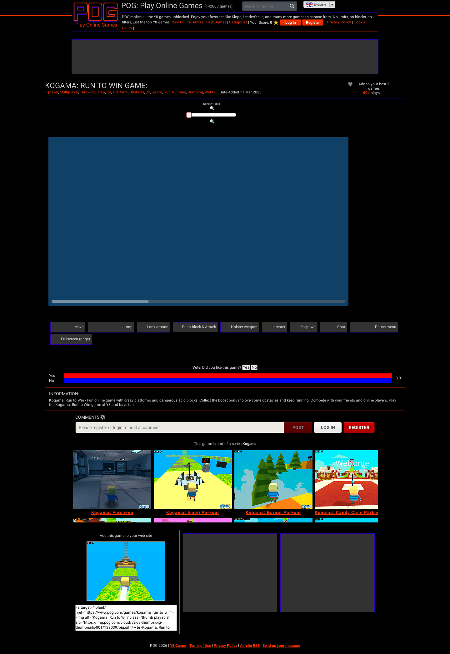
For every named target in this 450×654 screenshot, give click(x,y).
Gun (167, 92)
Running (179, 92)
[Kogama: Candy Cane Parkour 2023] (354, 479)
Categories (238, 22)
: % (212, 104)
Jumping (195, 92)
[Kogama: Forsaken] (112, 479)
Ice (109, 92)
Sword (157, 92)
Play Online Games (96, 25)
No (254, 367)
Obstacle (136, 92)
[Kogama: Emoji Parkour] (192, 479)
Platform (120, 92)
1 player (51, 92)
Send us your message (281, 645)
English (316, 4)
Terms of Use (200, 645)
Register (313, 22)
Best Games (216, 22)
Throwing (88, 92)
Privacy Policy (339, 22)
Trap (101, 92)
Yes (246, 367)
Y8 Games (178, 645)
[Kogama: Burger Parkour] (273, 479)
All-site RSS (250, 645)
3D (148, 92)
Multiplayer (69, 92)
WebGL (211, 92)
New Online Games (187, 22)
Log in (290, 22)
